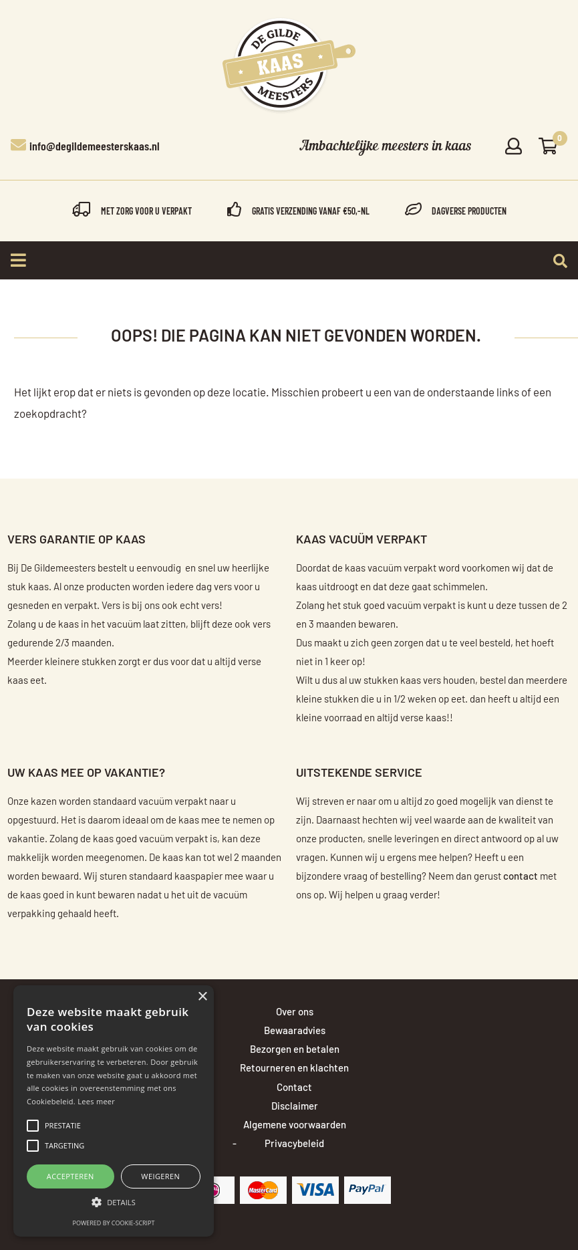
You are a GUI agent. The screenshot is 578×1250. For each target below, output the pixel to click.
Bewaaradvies (294, 1031)
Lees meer (96, 1101)
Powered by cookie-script (114, 1223)
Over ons (294, 1012)
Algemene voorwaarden (294, 1125)
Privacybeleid (294, 1144)
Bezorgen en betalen (294, 1050)
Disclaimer (294, 1107)
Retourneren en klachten (294, 1069)
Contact (294, 1088)
